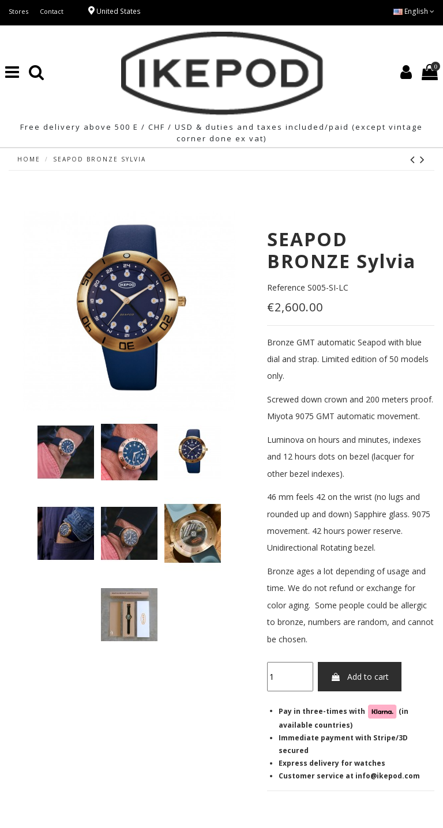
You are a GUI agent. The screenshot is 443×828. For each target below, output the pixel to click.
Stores (18, 11)
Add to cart (360, 676)
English (413, 11)
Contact (51, 11)
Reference (286, 287)
